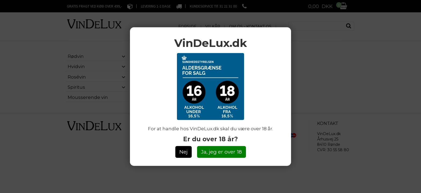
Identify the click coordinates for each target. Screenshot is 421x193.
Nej (183, 152)
